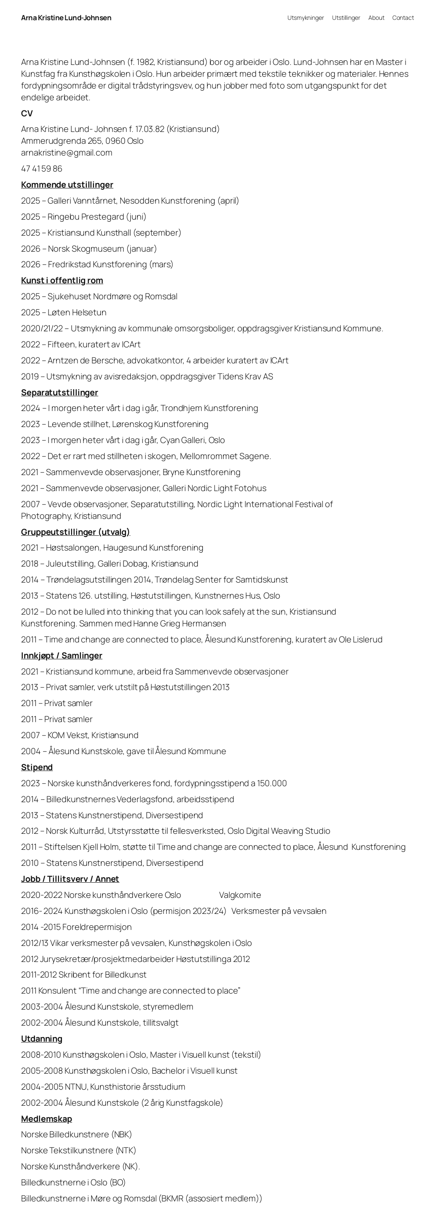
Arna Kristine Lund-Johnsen (66, 17)
